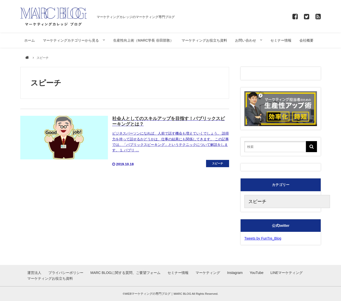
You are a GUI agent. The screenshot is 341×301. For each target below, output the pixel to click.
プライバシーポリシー (65, 273)
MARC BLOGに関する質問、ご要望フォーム (125, 273)
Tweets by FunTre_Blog (262, 238)
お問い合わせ (245, 40)
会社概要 (306, 40)
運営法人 (34, 273)
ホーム (29, 40)
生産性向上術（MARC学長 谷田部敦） (143, 40)
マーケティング (208, 273)
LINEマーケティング (286, 273)
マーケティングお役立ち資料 (204, 40)
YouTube (256, 273)
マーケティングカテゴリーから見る (71, 40)
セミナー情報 (280, 40)
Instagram (235, 273)
